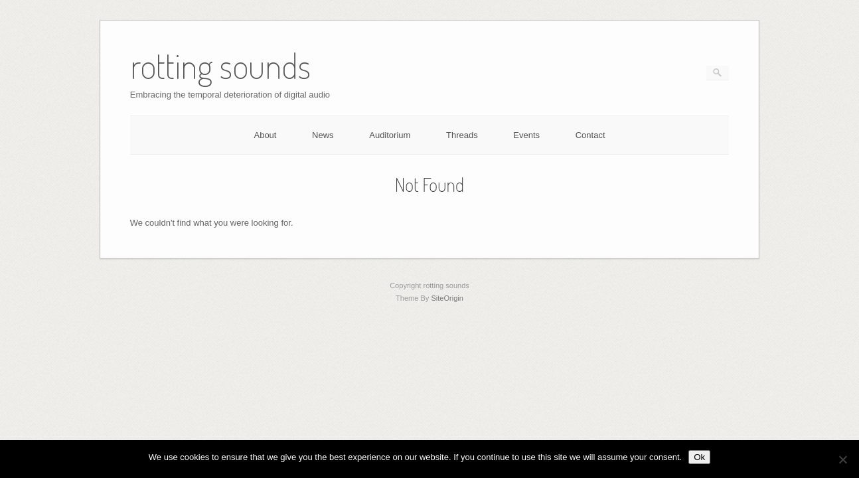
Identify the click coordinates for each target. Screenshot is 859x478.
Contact (590, 135)
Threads (462, 135)
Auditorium (389, 135)
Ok (699, 457)
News (323, 135)
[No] (842, 459)
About (265, 135)
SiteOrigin (447, 298)
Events (526, 135)
